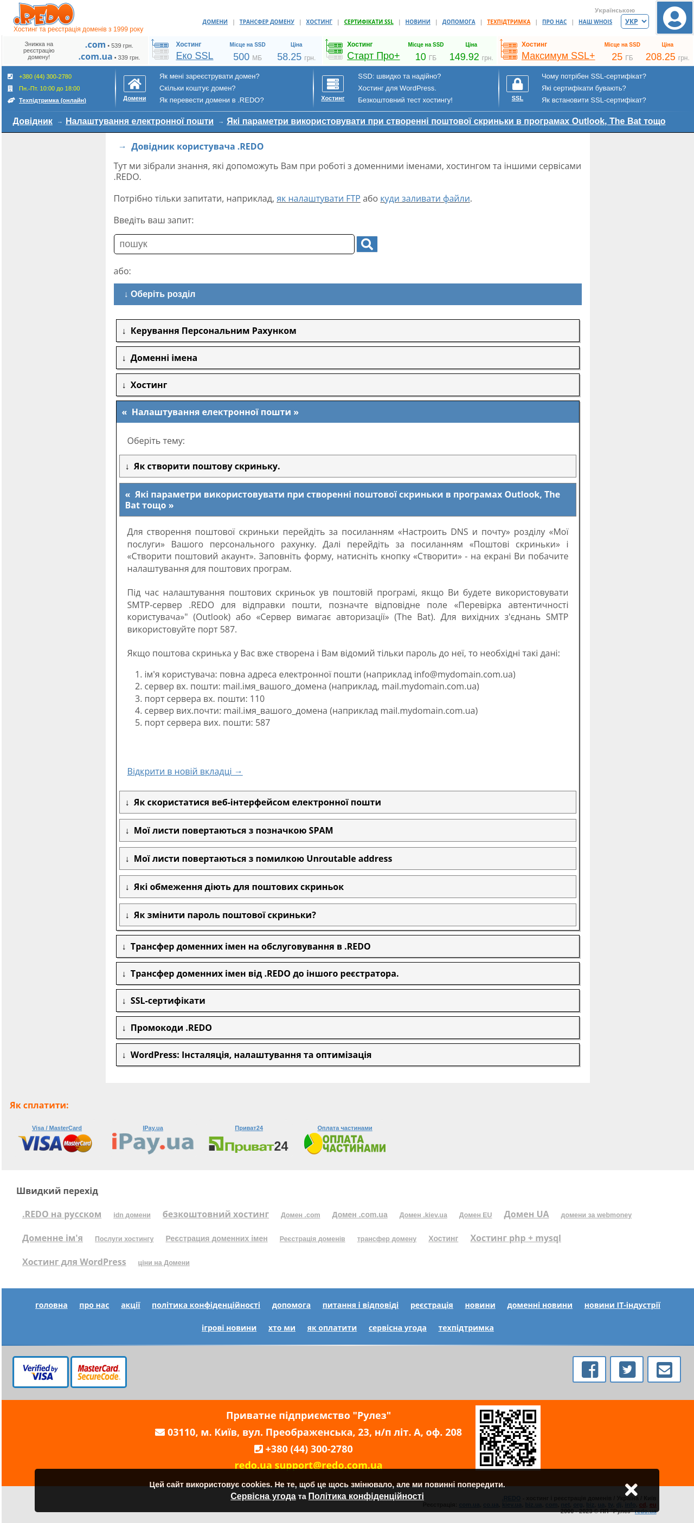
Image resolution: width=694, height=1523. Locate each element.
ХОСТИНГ (319, 21)
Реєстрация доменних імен (216, 1238)
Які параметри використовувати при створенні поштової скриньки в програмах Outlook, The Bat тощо (446, 121)
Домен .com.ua (360, 1214)
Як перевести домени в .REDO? (211, 100)
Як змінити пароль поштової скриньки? (223, 915)
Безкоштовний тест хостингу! (405, 100)
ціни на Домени (164, 1263)
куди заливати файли (425, 198)
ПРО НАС (554, 21)
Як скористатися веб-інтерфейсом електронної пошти (255, 802)
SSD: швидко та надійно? (399, 76)
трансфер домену (386, 1239)
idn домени (132, 1215)
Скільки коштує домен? (197, 88)
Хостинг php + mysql (515, 1238)
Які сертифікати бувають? (584, 88)
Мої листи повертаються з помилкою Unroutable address (261, 858)
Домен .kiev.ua (423, 1215)
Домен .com (300, 1215)
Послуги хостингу (124, 1239)
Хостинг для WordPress (74, 1262)
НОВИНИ (418, 21)
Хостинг (443, 1238)
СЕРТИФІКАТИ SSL (369, 21)
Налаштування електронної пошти (140, 121)
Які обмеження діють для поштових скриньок (237, 887)
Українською (615, 10)
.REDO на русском (61, 1214)
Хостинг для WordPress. (397, 88)
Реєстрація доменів (312, 1239)
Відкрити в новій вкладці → (185, 771)
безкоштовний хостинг (216, 1214)
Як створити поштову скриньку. (205, 466)
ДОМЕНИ (215, 21)
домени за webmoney (596, 1215)
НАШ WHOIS (595, 21)
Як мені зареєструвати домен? (209, 76)
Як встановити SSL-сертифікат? (594, 100)
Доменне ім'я (52, 1238)
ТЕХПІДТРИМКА (509, 21)
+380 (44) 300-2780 (309, 1448)
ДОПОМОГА (458, 21)
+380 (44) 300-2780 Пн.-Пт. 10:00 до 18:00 (47, 88)
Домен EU (475, 1215)
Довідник (33, 121)
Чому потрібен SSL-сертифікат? (594, 76)
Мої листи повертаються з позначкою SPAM (231, 830)
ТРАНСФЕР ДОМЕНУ (267, 21)
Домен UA (526, 1214)
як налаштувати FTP (319, 198)
